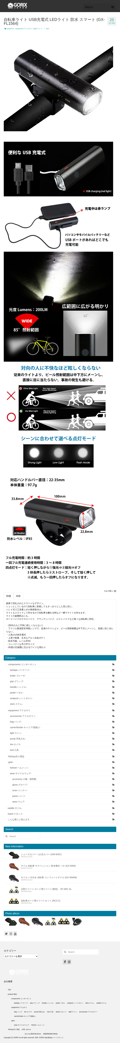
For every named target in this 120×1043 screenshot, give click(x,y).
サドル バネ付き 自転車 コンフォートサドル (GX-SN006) (49, 877)
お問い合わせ (26, 1029)
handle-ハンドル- (18, 687)
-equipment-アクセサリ (24, 29)
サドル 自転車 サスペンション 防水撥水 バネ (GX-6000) (48, 866)
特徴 (8, 596)
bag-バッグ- (16, 721)
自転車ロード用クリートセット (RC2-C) (40, 900)
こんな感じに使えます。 (20, 819)
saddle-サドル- (15, 808)
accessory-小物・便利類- (24, 779)
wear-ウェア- (18, 801)
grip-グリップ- (17, 681)
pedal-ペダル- (16, 692)
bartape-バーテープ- (20, 670)
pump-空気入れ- (18, 738)
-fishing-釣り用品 (16, 756)
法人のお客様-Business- (33, 1034)
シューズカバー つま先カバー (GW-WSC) (41, 854)
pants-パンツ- (19, 796)
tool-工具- (14, 750)
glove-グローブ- (20, 784)
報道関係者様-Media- (50, 1034)
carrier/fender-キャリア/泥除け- (25, 727)
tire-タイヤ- (15, 744)
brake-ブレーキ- (18, 675)
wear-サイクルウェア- (21, 773)
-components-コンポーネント (22, 664)
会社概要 (8, 981)
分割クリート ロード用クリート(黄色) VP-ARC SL (46, 889)
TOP (9, 990)
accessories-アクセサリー (22, 716)
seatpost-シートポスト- (21, 698)
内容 (18, 596)
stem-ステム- (16, 704)
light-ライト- (38, 29)
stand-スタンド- (15, 814)
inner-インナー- (19, 790)
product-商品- (12, 994)
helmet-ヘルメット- (19, 768)
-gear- (10, 762)
